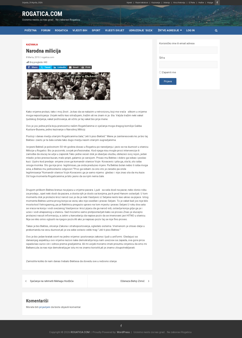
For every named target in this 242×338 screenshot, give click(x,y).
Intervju (167, 2)
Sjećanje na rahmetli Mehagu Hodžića (51, 281)
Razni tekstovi (142, 2)
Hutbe (201, 2)
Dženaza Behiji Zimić (133, 281)
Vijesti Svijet (114, 30)
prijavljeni (44, 307)
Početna (31, 30)
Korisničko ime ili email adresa (176, 43)
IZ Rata (192, 2)
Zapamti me (167, 72)
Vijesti (129, 2)
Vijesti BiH (80, 30)
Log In (190, 30)
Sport (96, 30)
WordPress (123, 332)
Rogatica (61, 30)
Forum (45, 30)
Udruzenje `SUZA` (141, 30)
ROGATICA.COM (42, 13)
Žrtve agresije (168, 30)
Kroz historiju (179, 2)
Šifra (162, 57)
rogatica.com (47, 57)
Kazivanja (156, 2)
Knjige (210, 2)
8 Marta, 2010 (33, 57)
